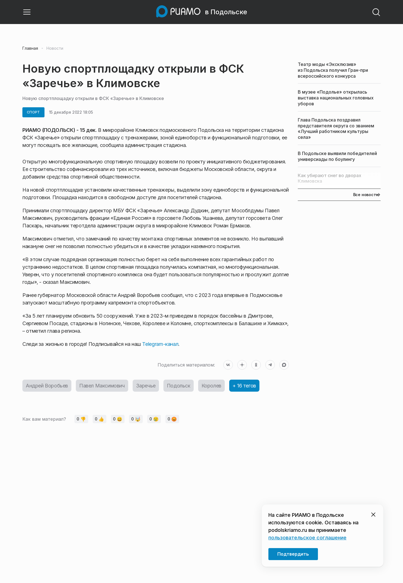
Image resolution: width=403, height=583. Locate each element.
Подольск (178, 386)
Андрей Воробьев (47, 386)
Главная (30, 48)
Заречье (146, 386)
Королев (211, 386)
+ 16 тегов (244, 386)
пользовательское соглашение (307, 538)
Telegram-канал (160, 344)
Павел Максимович (102, 386)
